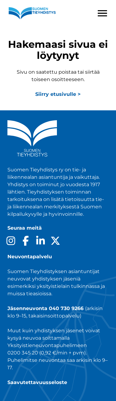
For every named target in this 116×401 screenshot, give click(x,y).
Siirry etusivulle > (58, 94)
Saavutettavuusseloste (37, 382)
